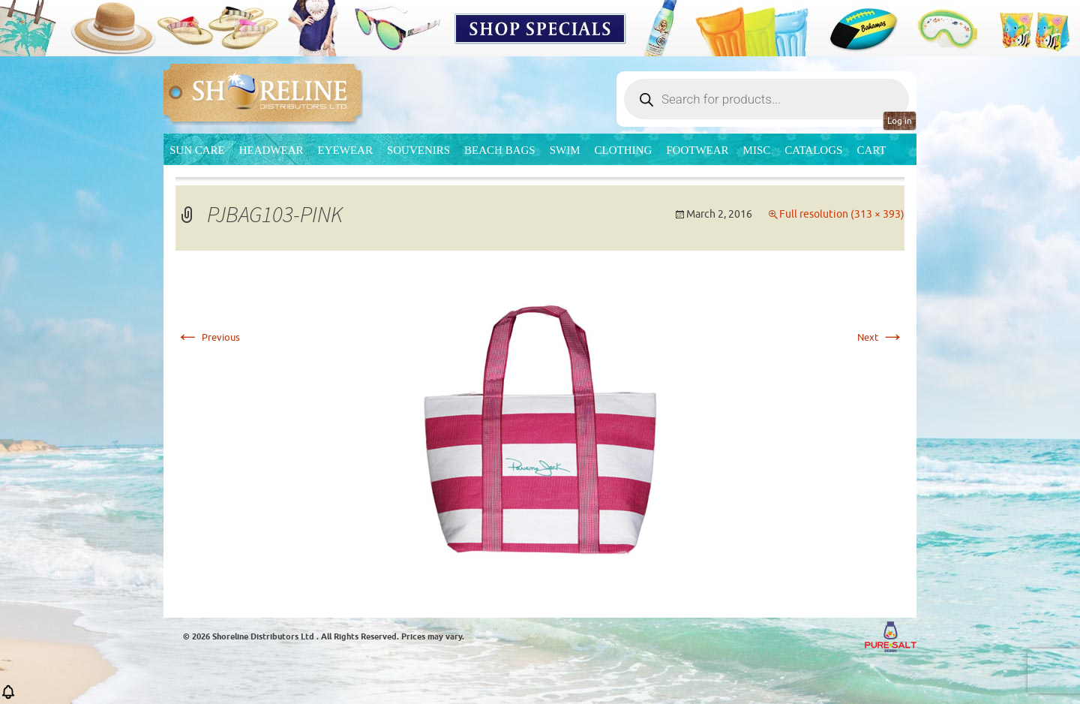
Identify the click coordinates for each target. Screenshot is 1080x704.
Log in (899, 121)
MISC (757, 150)
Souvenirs (418, 150)
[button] (8, 696)
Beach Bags (500, 150)
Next (880, 337)
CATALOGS (813, 150)
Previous (208, 337)
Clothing (623, 150)
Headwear (271, 150)
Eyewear (345, 150)
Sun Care (197, 150)
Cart (871, 150)
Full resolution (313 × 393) (841, 214)
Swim (565, 150)
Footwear (697, 150)
